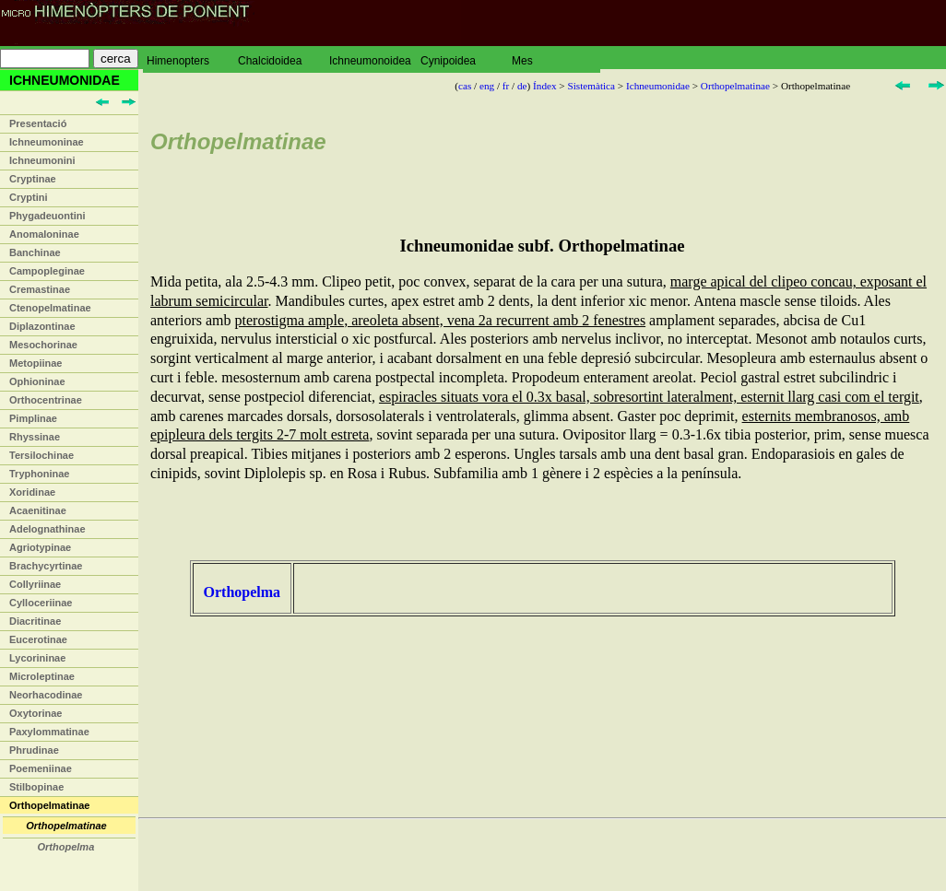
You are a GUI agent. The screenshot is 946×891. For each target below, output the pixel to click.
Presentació (37, 123)
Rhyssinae (34, 436)
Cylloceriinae (40, 602)
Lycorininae (37, 657)
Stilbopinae (36, 786)
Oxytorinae (35, 713)
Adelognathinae (47, 528)
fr (506, 85)
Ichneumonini (42, 160)
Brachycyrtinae (46, 565)
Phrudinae (34, 750)
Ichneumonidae (658, 85)
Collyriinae (35, 584)
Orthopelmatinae (49, 805)
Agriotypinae (40, 547)
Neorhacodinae (45, 694)
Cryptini (28, 197)
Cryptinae (32, 178)
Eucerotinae (38, 639)
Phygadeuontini (47, 215)
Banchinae (35, 252)
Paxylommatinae (49, 731)
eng (486, 85)
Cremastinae (39, 289)
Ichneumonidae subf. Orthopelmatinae (541, 245)
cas (464, 85)
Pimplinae (33, 418)
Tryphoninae (39, 473)
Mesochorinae (43, 344)
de (522, 85)
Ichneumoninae (46, 141)
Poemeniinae (40, 768)
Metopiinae (35, 363)
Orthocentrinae (45, 399)
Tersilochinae (41, 455)
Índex (544, 85)
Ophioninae (37, 381)
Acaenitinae (37, 510)
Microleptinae (42, 676)
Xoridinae (32, 492)
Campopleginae (47, 270)
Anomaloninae (44, 234)
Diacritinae (35, 621)
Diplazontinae (42, 326)
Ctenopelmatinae (50, 307)
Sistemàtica (591, 85)
